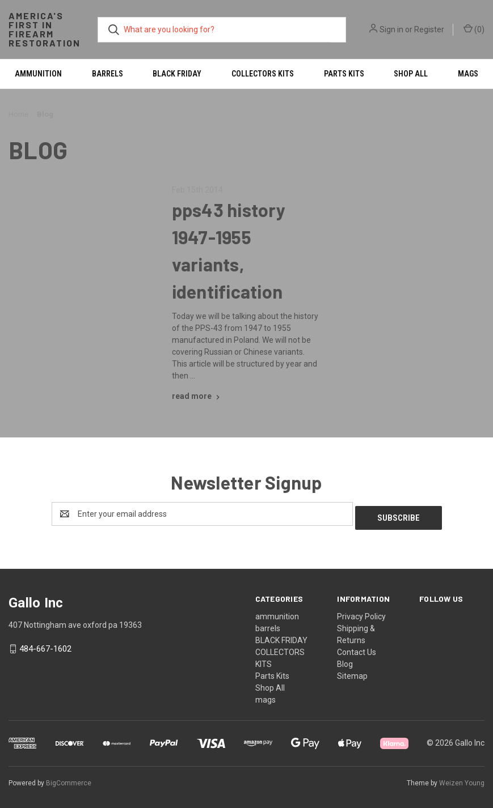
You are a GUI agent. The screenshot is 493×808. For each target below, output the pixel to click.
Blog (345, 660)
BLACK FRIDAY (177, 73)
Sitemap (352, 672)
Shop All (411, 73)
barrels (107, 73)
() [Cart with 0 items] (473, 29)
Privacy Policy (361, 612)
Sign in (391, 29)
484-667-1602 (45, 645)
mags (265, 695)
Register (429, 29)
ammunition (38, 73)
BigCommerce (68, 779)
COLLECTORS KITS (262, 73)
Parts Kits (344, 73)
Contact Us (356, 648)
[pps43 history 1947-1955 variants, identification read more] (197, 396)
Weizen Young (461, 779)
